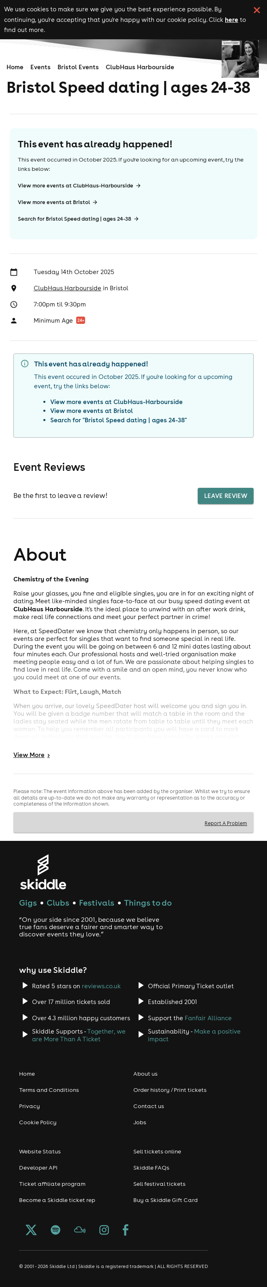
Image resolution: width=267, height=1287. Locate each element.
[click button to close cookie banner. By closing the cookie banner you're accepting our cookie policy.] (257, 10)
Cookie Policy (38, 1122)
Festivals (96, 903)
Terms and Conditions (49, 1089)
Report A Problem (226, 823)
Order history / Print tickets (170, 1089)
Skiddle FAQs (151, 1167)
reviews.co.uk (101, 986)
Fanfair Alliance (208, 1018)
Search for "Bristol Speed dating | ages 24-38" (118, 420)
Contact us (148, 1106)
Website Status (40, 1151)
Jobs (139, 1122)
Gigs (28, 903)
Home (14, 67)
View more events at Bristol (58, 202)
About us (145, 1073)
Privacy (29, 1106)
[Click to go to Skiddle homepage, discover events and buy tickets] (42, 872)
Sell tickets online (157, 1151)
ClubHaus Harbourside (140, 67)
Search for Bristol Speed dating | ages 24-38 (78, 218)
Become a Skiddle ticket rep (57, 1200)
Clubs (58, 903)
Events (40, 67)
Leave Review (226, 496)
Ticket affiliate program (52, 1183)
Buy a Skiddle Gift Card (165, 1200)
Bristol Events (78, 67)
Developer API (38, 1167)
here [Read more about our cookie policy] (231, 19)
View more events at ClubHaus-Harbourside (79, 185)
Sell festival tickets (159, 1183)
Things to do (148, 903)
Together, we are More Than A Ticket (79, 1035)
